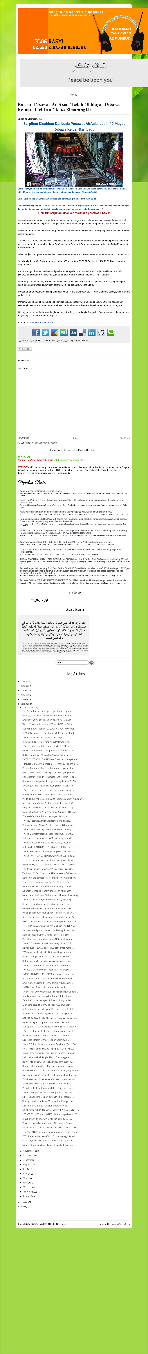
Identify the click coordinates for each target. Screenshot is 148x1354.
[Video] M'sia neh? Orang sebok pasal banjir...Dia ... (46, 970)
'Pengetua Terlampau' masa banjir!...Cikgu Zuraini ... (46, 882)
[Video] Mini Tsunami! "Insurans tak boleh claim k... (46, 966)
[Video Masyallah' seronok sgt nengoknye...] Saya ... (47, 834)
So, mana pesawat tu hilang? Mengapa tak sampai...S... (48, 917)
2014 (23, 704)
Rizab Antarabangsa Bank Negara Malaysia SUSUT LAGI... (50, 781)
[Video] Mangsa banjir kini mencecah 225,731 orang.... (47, 900)
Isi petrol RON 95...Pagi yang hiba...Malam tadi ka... (46, 742)
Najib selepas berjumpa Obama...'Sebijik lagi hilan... (46, 935)
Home (73, 95)
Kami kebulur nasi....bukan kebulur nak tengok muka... (48, 768)
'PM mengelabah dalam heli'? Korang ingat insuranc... (47, 952)
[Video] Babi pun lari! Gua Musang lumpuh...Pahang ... (48, 1093)
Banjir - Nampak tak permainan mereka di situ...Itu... (47, 1023)
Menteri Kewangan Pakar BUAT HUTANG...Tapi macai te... (49, 1145)
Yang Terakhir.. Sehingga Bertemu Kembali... (41, 491)
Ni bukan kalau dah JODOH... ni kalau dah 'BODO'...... (47, 1119)
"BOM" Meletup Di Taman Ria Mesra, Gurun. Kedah (46, 1084)
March (26, 1187)
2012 (23, 1207)
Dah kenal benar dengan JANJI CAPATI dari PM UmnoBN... (50, 729)
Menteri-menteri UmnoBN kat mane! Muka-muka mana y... (51, 895)
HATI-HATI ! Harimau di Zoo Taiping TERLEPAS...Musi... (48, 1049)
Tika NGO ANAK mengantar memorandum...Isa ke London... (50, 1132)
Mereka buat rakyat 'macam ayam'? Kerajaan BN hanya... (50, 812)
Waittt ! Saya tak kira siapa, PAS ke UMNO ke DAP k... (48, 724)
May (25, 1178)
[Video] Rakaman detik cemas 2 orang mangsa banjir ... (49, 1031)
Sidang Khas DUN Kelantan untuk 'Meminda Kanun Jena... (50, 992)
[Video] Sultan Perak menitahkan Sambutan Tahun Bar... (50, 1044)
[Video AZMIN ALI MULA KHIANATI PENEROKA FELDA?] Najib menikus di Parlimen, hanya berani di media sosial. (73, 581)
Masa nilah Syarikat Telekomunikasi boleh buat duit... (47, 979)
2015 (23, 699)
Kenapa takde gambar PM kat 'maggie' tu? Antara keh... (49, 878)
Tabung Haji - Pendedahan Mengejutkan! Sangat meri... (49, 1101)
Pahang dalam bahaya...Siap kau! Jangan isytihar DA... (48, 913)
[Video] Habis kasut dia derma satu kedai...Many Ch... (48, 746)
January (27, 1196)
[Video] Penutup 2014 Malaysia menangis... (43, 738)
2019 (23, 681)
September (28, 1160)
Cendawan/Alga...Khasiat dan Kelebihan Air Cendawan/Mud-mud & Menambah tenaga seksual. (65, 542)
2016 (23, 695)
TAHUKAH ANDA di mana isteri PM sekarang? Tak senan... (49, 873)
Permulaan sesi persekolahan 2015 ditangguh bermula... (48, 930)
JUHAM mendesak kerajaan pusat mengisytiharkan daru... (50, 922)
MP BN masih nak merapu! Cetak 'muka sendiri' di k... (47, 909)
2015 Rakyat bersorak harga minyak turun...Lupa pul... (47, 711)
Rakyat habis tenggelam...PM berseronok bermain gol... (48, 1066)
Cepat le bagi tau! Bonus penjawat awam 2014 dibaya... (48, 860)
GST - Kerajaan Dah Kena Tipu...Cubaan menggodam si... (49, 1137)
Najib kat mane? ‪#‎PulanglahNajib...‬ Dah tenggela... (46, 1057)
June (25, 1174)
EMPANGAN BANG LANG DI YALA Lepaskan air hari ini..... (49, 974)
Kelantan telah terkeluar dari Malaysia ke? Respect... (47, 904)
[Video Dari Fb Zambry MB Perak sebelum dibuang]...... (48, 830)
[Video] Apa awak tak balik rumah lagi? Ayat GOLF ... (47, 944)
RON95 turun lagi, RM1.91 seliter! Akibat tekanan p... (47, 755)
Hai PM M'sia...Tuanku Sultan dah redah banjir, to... (46, 987)
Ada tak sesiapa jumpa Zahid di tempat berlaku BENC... (48, 803)
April (25, 1183)
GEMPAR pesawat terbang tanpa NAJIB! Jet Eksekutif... (48, 733)
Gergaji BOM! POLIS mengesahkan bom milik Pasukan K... (50, 1027)
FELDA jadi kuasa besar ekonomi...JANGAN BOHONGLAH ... (50, 1128)
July (25, 1169)
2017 (23, 690)
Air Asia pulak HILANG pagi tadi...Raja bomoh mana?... (48, 948)
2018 (23, 686)
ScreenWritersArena (120, 1224)
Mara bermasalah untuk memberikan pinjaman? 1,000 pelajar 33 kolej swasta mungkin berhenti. (66, 512)
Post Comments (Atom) (45, 443)
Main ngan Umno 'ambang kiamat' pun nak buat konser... (49, 1075)
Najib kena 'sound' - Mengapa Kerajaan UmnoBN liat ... (48, 1009)
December (28, 708)
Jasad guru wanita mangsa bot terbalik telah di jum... (47, 996)
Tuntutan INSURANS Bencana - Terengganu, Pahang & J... (50, 764)
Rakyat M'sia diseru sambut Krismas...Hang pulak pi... (47, 1062)
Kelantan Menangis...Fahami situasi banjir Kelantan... (47, 891)
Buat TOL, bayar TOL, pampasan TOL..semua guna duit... (48, 1141)
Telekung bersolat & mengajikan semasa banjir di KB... (48, 1014)
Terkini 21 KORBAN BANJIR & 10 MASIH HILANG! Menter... (49, 847)
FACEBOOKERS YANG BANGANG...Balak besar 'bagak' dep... (50, 760)
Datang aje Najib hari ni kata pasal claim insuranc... (46, 961)
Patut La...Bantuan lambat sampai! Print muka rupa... (47, 939)
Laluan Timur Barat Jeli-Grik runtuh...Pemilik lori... (45, 1106)
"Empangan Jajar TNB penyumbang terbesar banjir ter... (48, 786)
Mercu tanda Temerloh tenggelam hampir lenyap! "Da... (48, 751)
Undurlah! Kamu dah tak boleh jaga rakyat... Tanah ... (47, 720)
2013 (23, 1202)
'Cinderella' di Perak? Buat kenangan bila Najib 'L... (46, 816)
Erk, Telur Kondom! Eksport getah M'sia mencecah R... (48, 1097)
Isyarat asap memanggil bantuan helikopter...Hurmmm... (49, 1053)
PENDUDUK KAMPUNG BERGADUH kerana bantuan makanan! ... (53, 799)
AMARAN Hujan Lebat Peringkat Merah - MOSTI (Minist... (49, 865)
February (27, 1192)
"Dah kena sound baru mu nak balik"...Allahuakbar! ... (47, 1005)
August (26, 1165)
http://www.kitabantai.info (41, 322)
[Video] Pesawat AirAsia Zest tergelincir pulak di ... (46, 821)
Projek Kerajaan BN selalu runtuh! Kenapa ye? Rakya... (48, 1123)
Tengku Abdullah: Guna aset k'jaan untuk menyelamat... (49, 795)
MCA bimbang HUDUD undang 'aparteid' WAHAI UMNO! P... (50, 1110)
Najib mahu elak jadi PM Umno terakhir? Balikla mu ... (47, 983)
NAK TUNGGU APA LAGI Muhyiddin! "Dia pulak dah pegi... (49, 1018)
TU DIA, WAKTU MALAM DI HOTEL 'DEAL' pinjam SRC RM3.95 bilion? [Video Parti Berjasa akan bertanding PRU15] (74, 559)
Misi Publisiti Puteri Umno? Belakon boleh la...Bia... (46, 1040)
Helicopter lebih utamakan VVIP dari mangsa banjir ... (47, 838)
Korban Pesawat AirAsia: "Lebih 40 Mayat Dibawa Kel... (48, 825)
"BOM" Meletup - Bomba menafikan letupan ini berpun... (49, 1080)
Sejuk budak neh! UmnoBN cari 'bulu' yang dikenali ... (47, 887)
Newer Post (23, 438)
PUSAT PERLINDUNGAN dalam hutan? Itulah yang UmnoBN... (51, 1071)
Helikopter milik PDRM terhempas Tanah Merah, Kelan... (49, 777)
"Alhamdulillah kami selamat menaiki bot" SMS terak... (48, 1036)
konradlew (72, 450)
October (27, 1155)
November (28, 1151)
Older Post (125, 438)
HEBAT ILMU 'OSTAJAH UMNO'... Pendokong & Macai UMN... (51, 1114)
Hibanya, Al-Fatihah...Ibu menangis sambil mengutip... (47, 716)
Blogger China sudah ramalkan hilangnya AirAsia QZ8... (48, 808)
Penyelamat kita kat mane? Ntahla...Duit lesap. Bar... (47, 1088)
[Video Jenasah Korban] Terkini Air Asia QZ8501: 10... (47, 843)
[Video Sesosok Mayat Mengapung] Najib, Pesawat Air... (49, 852)
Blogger (94, 450)
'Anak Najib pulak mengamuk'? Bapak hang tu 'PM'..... (47, 1001)
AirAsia (84, 341)
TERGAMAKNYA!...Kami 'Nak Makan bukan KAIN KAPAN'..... (50, 926)
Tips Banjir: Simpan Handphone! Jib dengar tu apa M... (48, 869)
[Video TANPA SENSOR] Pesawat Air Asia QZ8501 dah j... (49, 856)
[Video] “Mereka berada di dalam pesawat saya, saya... (48, 790)
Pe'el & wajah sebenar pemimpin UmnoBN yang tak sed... (49, 773)
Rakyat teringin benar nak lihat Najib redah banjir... (46, 957)
